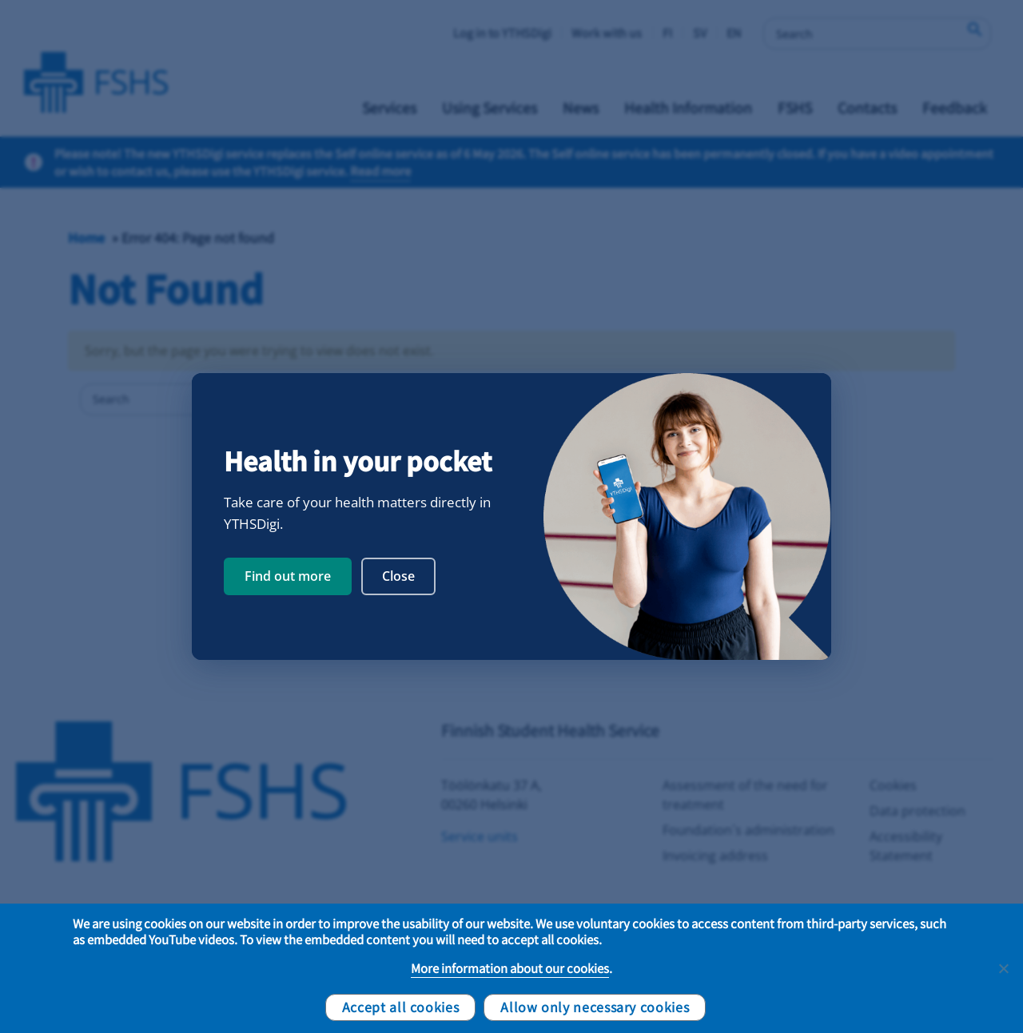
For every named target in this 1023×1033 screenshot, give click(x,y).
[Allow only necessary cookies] (1003, 968)
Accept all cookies (401, 1006)
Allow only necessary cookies (594, 1006)
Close (398, 576)
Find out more (288, 576)
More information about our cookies (510, 968)
